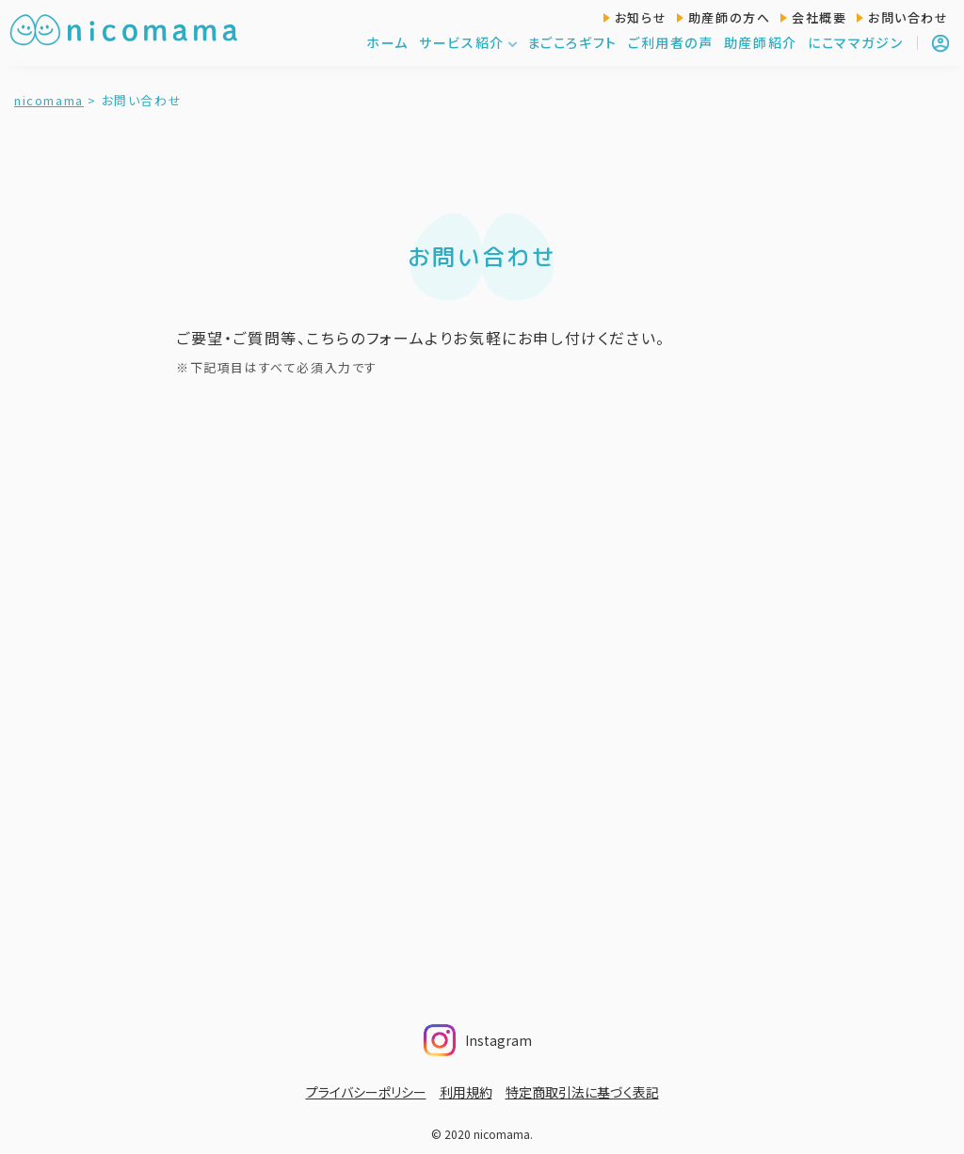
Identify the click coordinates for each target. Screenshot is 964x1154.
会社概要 (819, 17)
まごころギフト (572, 42)
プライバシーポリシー (366, 1092)
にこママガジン (855, 42)
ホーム (387, 42)
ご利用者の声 (671, 42)
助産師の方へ (729, 17)
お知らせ (641, 17)
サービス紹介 (468, 42)
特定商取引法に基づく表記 (582, 1092)
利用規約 (466, 1092)
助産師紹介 (760, 42)
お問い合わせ (908, 17)
